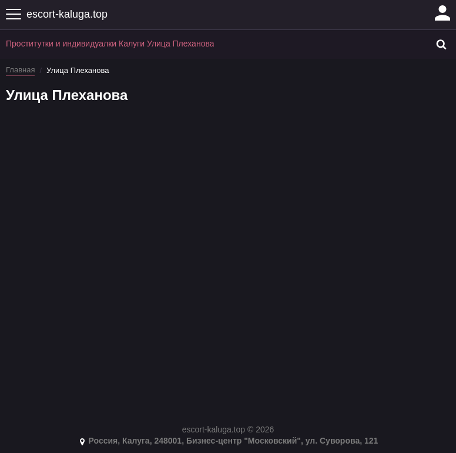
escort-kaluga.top (67, 14)
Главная (20, 69)
